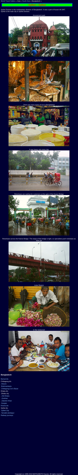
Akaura (3, 384)
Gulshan (5, 398)
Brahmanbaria (6, 386)
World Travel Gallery (8, 1)
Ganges (4, 403)
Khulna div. (5, 406)
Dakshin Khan (7, 401)
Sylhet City (5, 410)
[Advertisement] (39, 431)
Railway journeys (7, 415)
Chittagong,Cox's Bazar (9, 389)
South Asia (26, 1)
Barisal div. (5, 379)
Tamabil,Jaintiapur (7, 413)
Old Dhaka (5, 396)
